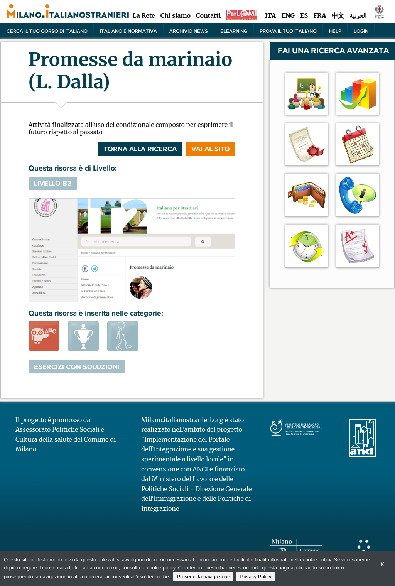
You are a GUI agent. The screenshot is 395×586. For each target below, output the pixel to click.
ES (304, 15)
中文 (338, 15)
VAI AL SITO (210, 149)
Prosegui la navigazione (203, 576)
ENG (288, 15)
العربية (357, 15)
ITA (270, 15)
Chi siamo (175, 15)
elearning (233, 31)
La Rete (143, 15)
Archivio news (188, 31)
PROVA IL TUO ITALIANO (288, 31)
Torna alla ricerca (140, 149)
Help (335, 31)
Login (361, 31)
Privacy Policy (255, 576)
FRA (319, 15)
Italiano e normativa (128, 31)
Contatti (208, 15)
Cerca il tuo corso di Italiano (47, 31)
